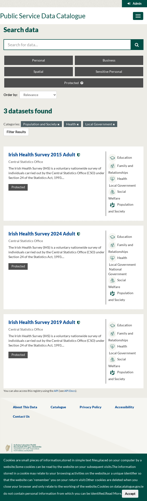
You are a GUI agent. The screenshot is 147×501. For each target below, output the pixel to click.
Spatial (38, 71)
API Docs (69, 391)
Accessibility (124, 407)
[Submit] (137, 44)
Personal (38, 60)
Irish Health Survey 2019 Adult (41, 322)
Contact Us (21, 416)
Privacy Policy (91, 407)
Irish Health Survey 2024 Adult (41, 233)
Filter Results (16, 132)
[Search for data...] (67, 44)
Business (109, 60)
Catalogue (58, 407)
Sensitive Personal (109, 71)
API (56, 391)
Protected (73, 83)
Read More (113, 493)
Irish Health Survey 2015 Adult (41, 154)
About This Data (25, 407)
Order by (10, 95)
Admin (137, 3)
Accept (130, 494)
